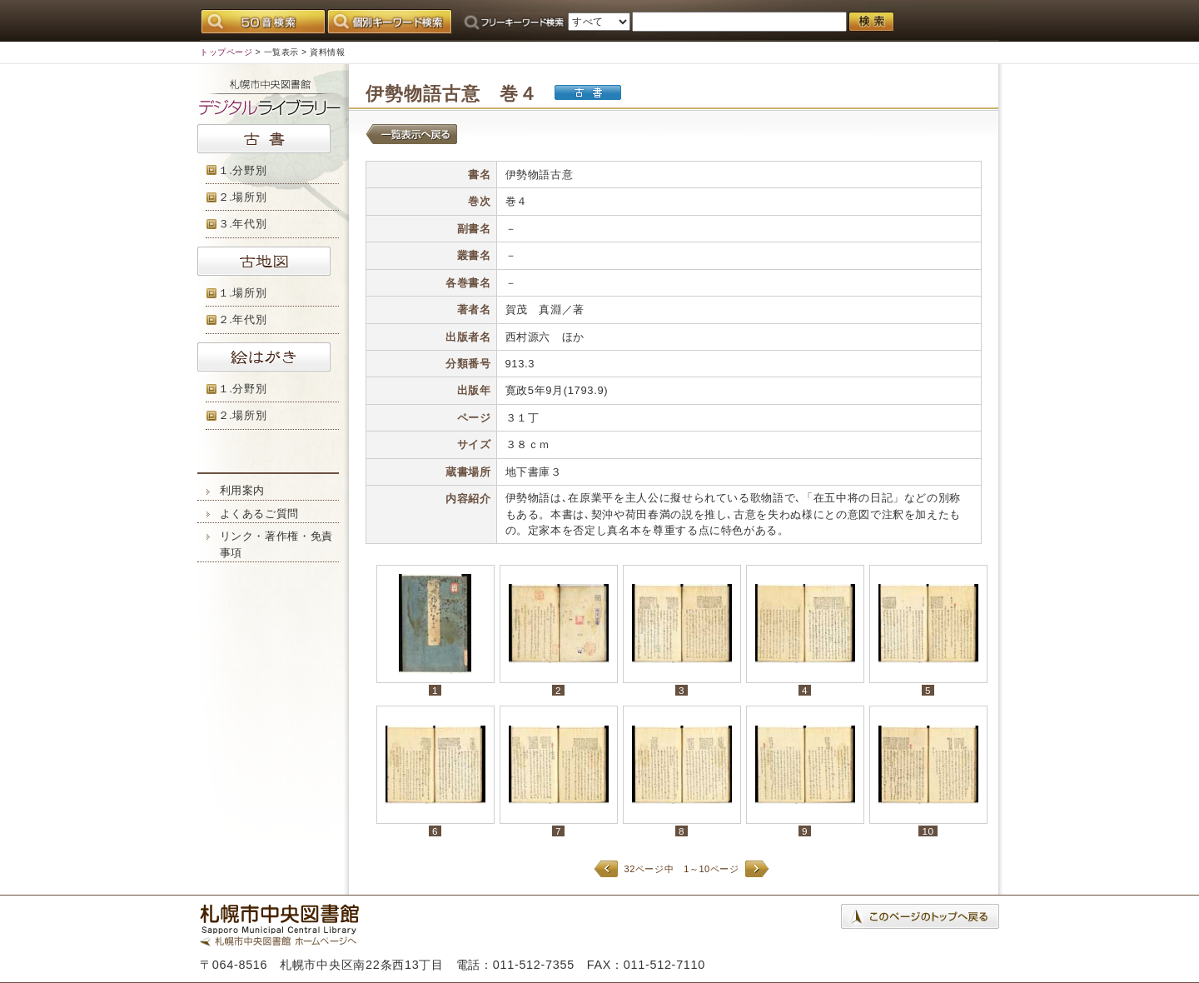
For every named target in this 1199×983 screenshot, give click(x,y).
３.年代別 (242, 223)
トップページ (226, 52)
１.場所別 (242, 293)
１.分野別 (242, 170)
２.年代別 (242, 319)
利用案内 (243, 490)
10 (927, 831)
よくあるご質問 (260, 513)
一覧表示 (281, 52)
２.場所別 (242, 197)
